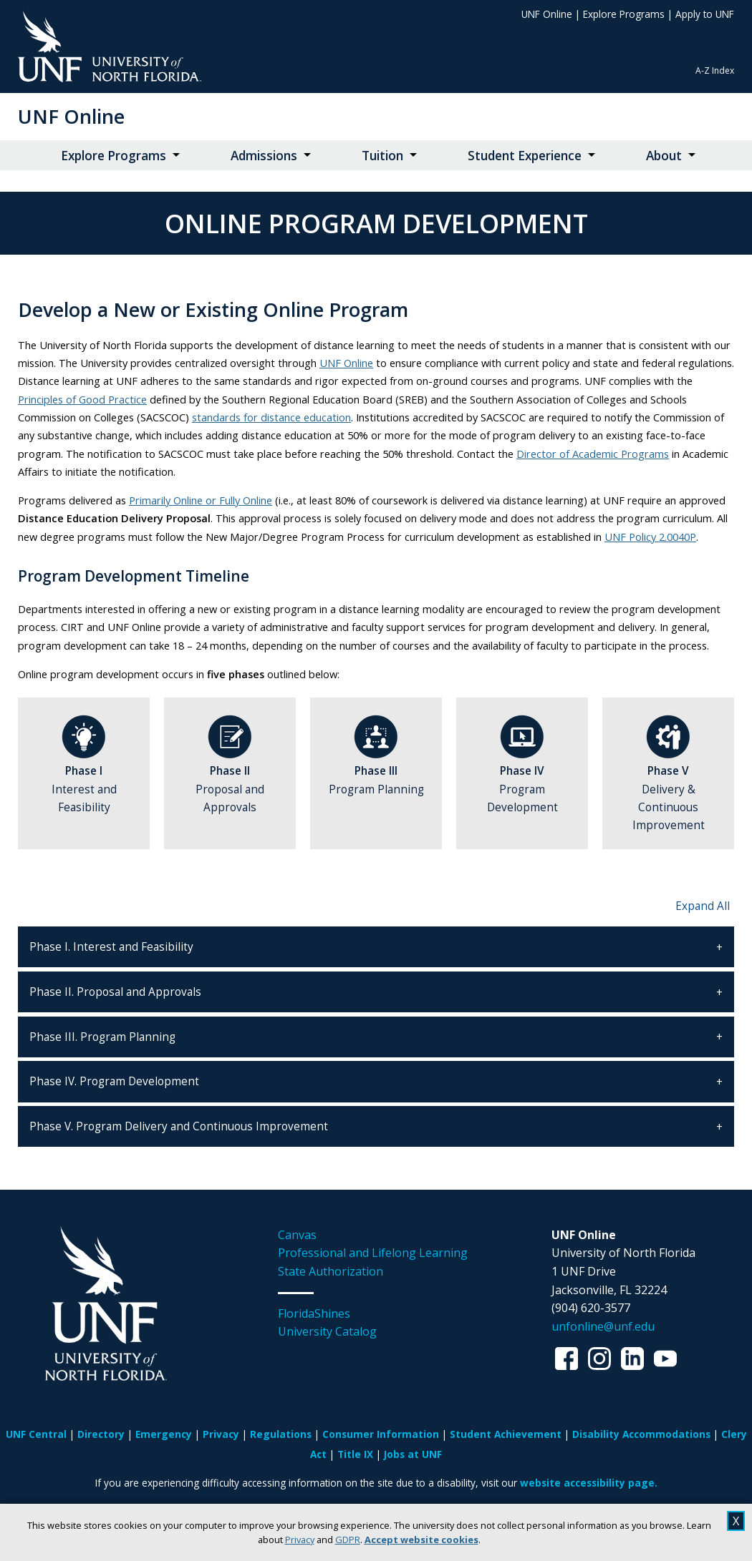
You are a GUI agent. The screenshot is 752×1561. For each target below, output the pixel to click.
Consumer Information (380, 1434)
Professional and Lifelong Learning (373, 1253)
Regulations (281, 1434)
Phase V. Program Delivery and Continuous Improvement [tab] (178, 1126)
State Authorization (330, 1271)
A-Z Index (714, 70)
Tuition (382, 155)
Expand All (702, 906)
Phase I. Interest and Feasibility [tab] (111, 946)
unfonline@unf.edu (603, 1326)
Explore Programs (624, 14)
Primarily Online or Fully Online (200, 500)
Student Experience (525, 155)
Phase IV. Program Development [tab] (114, 1081)
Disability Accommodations (641, 1434)
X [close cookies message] (736, 1521)
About (664, 155)
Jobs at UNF (413, 1454)
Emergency (163, 1434)
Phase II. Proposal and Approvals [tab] (115, 991)
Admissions (264, 155)
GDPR (347, 1539)
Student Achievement (505, 1434)
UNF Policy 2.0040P (650, 536)
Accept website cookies (421, 1539)
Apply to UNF (704, 14)
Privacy (299, 1539)
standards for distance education (271, 417)
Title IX (355, 1454)
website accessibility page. (588, 1482)
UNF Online (546, 14)
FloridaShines (314, 1313)
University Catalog (327, 1331)
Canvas (297, 1235)
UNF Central (36, 1434)
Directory (101, 1434)
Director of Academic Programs (592, 453)
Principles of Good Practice (82, 399)
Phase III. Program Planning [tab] (102, 1036)
